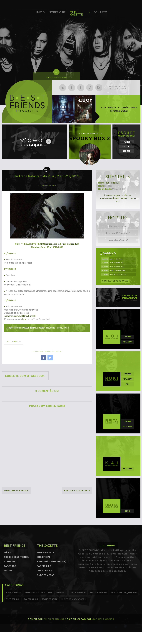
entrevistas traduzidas (38, 592)
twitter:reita (49, 599)
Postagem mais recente (77, 491)
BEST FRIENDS (113, 182)
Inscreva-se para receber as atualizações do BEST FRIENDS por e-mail (118, 198)
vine (127, 384)
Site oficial (43, 557)
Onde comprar (45, 575)
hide (24, 319)
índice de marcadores (73, 599)
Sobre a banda (45, 552)
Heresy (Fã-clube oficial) (51, 561)
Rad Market (44, 566)
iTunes (126, 142)
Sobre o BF (57, 12)
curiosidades (13, 592)
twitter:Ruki (31, 599)
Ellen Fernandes (54, 619)
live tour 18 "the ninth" (118, 233)
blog (127, 511)
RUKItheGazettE (48, 244)
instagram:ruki (98, 592)
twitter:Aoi (13, 599)
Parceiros (10, 566)
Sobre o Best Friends (16, 557)
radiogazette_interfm (124, 592)
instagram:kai (78, 592)
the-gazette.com (118, 226)
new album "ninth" (118, 240)
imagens (61, 592)
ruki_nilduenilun (70, 244)
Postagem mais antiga (16, 491)
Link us (8, 571)
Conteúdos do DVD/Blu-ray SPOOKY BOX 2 (119, 109)
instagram (127, 342)
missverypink (29, 328)
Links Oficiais (44, 571)
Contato (100, 12)
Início (40, 12)
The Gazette (76, 13)
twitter (127, 337)
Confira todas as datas (115, 281)
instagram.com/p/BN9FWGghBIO (20, 316)
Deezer (126, 151)
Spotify (126, 146)
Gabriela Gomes (103, 619)
